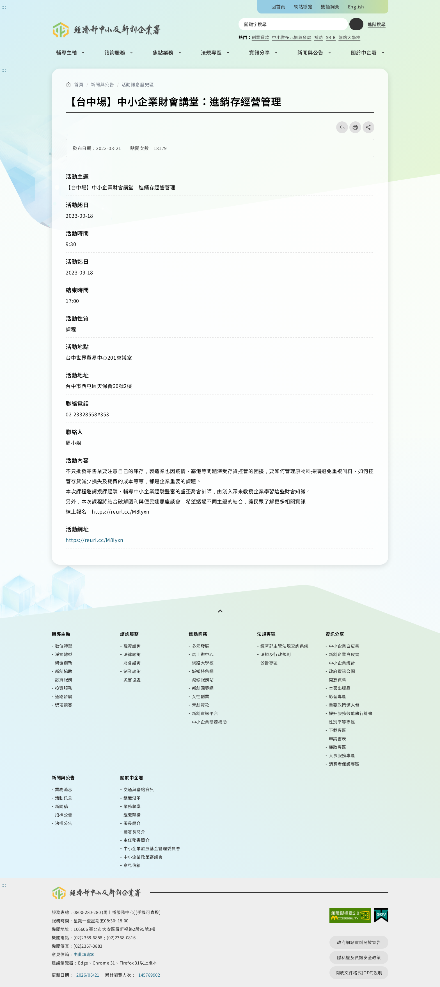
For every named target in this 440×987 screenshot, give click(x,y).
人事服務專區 (342, 755)
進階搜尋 (377, 24)
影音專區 (337, 696)
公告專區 (269, 663)
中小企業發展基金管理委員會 (151, 848)
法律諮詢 (132, 654)
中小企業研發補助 (209, 722)
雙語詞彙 (330, 6)
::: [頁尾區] (3, 884)
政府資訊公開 (342, 671)
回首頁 (278, 6)
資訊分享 (259, 52)
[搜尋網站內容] (293, 24)
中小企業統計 (342, 663)
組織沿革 (132, 798)
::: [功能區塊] (3, 6)
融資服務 (63, 679)
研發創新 (63, 663)
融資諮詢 (132, 646)
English (356, 6)
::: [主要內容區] (3, 69)
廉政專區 (337, 747)
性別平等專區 (342, 722)
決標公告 (63, 823)
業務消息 (63, 789)
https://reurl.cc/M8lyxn (94, 539)
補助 (318, 37)
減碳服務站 (203, 679)
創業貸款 (260, 37)
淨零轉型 (63, 654)
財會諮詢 (132, 663)
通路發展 (63, 696)
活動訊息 (63, 798)
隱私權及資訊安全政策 (359, 957)
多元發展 (200, 646)
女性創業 (200, 696)
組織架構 (132, 815)
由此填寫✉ (85, 954)
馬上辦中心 (203, 654)
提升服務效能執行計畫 (351, 713)
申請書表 (337, 738)
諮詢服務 (114, 52)
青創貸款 (200, 705)
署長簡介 (132, 823)
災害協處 (132, 679)
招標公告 (63, 815)
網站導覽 (303, 6)
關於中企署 (364, 52)
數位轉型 (63, 646)
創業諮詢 (132, 671)
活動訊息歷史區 (138, 84)
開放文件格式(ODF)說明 (359, 972)
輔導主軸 (66, 52)
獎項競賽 (63, 705)
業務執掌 (132, 806)
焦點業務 (163, 52)
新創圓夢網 (203, 688)
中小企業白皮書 (344, 646)
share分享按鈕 (368, 127)
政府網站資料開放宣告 (359, 942)
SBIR (331, 37)
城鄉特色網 (203, 671)
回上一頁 (340, 127)
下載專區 (337, 730)
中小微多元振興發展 (291, 37)
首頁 (78, 84)
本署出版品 (340, 688)
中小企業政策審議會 (143, 857)
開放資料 (337, 679)
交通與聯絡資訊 (138, 789)
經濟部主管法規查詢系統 (284, 646)
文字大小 (373, 6)
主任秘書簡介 (136, 840)
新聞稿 (61, 806)
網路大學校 (349, 37)
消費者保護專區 (344, 764)
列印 (353, 127)
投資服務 (63, 688)
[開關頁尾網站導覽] (220, 611)
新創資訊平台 (205, 713)
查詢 (356, 24)
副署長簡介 (134, 831)
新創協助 (63, 671)
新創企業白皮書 (344, 654)
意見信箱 (132, 865)
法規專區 (211, 52)
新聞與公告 (310, 52)
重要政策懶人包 (344, 705)
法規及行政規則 (275, 654)
